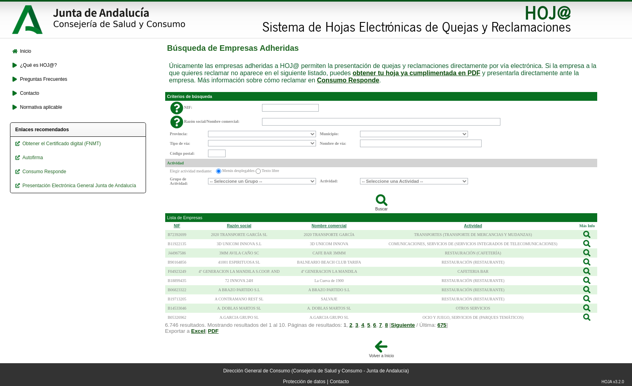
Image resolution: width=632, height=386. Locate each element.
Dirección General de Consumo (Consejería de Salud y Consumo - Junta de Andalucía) (316, 371)
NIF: (188, 107)
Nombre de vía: (333, 143)
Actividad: (329, 181)
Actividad (175, 163)
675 (442, 325)
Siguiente (403, 325)
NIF (177, 226)
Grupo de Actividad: (179, 181)
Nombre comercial (329, 226)
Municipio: (329, 134)
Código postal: (182, 153)
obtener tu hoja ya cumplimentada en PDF (416, 73)
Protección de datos (304, 381)
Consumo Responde (348, 80)
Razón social (239, 226)
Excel (198, 331)
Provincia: (179, 134)
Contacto (339, 381)
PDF (213, 331)
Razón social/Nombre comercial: (212, 121)
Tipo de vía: (180, 143)
